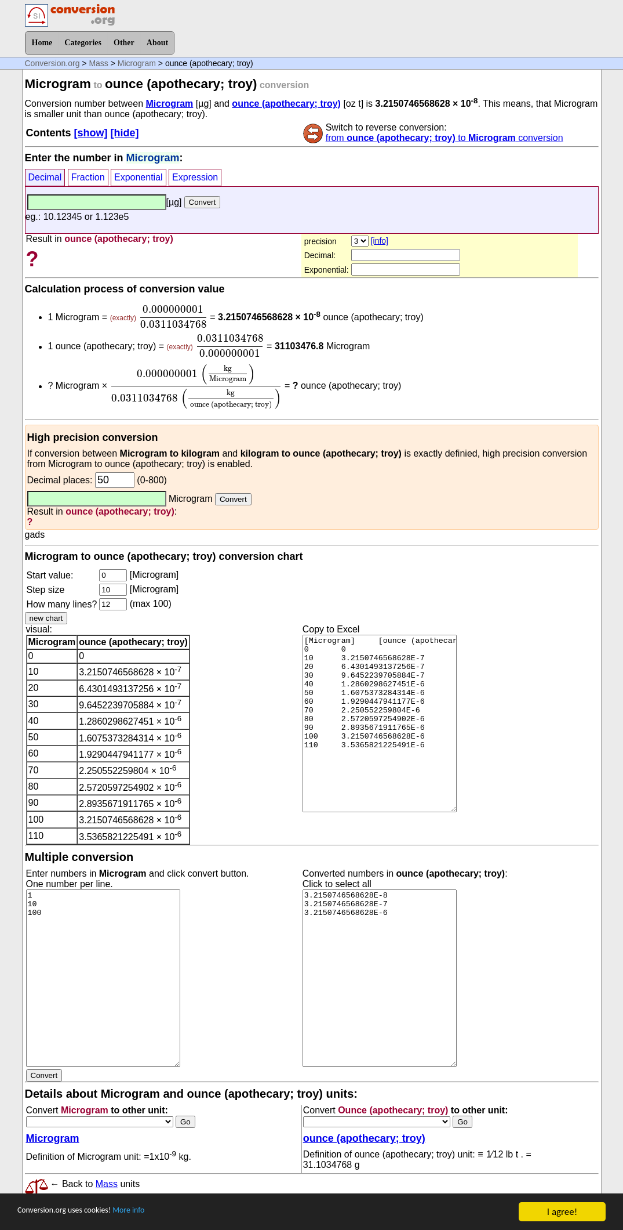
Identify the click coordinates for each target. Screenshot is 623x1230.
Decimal (45, 177)
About (157, 42)
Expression (195, 177)
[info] (379, 240)
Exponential (138, 177)
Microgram (137, 63)
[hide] (125, 133)
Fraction (88, 177)
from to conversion (444, 138)
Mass (98, 63)
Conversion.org (52, 63)
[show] (91, 133)
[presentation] (173, 317)
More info (154, 1212)
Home (42, 42)
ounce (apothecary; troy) (286, 103)
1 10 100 (103, 978)
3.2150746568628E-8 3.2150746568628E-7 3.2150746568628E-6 (380, 978)
